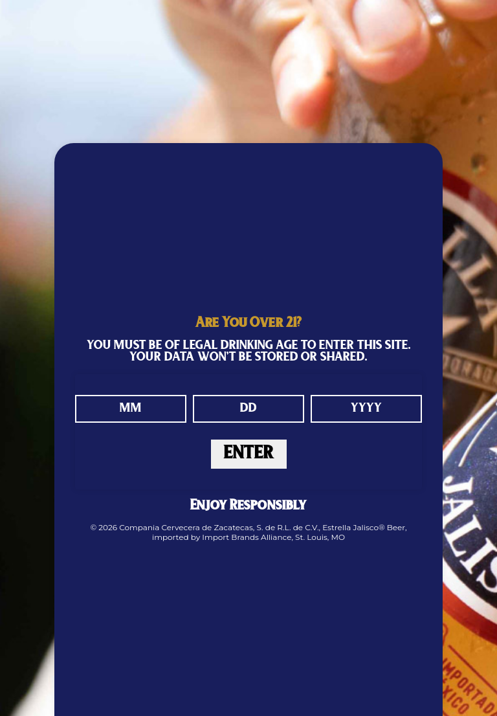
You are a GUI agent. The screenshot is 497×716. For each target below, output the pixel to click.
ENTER (249, 454)
